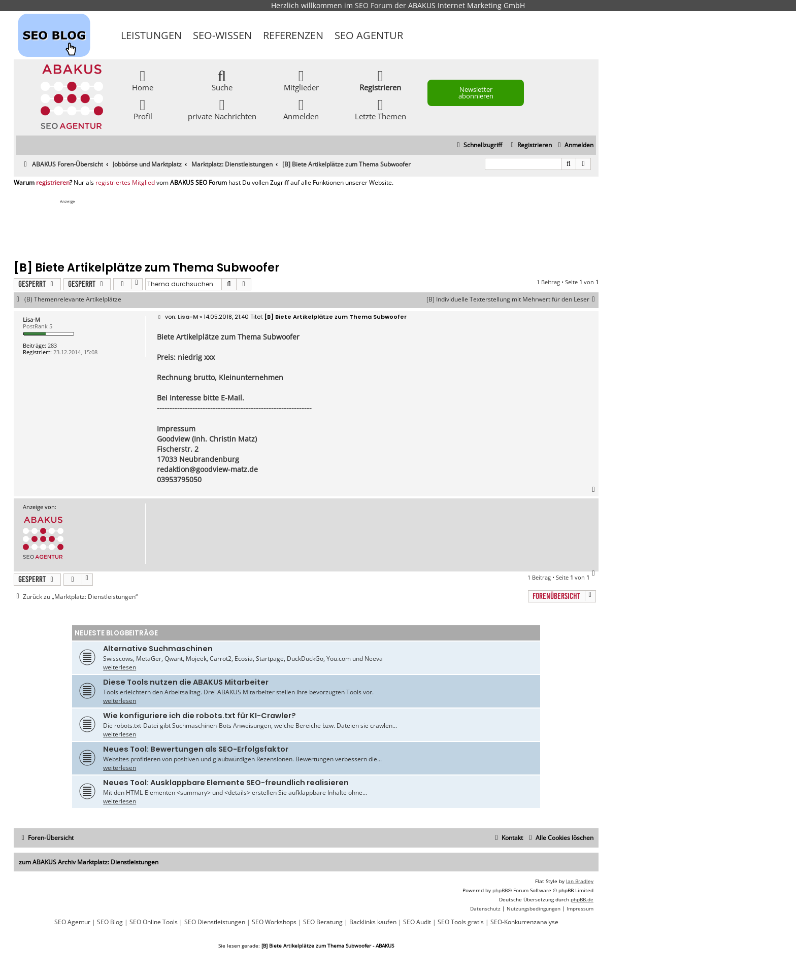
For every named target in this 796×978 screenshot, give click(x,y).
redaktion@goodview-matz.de (207, 469)
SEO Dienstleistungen (214, 922)
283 (52, 345)
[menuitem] (574, 145)
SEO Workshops (274, 922)
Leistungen (151, 35)
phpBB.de (582, 899)
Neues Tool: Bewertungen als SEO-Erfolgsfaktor (195, 749)
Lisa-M (31, 319)
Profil (143, 108)
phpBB (500, 890)
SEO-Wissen (222, 35)
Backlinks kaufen (372, 922)
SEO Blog (110, 922)
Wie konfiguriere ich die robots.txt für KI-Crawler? (199, 716)
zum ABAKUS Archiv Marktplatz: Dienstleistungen (88, 862)
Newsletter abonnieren (475, 92)
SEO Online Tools (153, 922)
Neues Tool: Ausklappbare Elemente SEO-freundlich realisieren (226, 783)
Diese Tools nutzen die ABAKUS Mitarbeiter (186, 682)
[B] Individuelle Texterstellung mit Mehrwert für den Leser (512, 299)
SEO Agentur (369, 35)
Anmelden (301, 108)
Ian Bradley (579, 881)
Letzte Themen (380, 108)
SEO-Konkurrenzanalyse (524, 922)
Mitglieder (301, 80)
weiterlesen (119, 667)
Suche (222, 80)
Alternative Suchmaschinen (158, 649)
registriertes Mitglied (125, 183)
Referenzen (293, 35)
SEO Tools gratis (461, 922)
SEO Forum (373, 5)
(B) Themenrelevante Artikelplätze (72, 299)
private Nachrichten (222, 108)
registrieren (53, 183)
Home (142, 80)
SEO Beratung (323, 922)
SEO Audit (417, 922)
